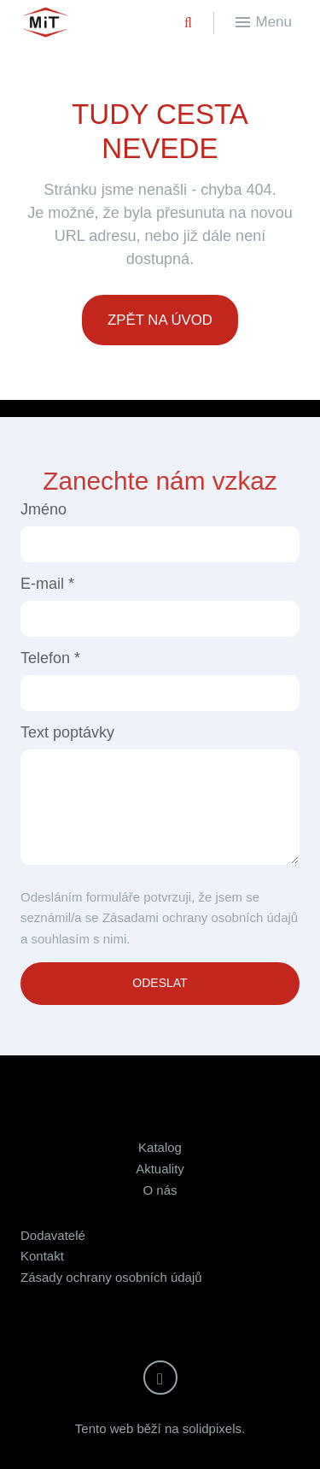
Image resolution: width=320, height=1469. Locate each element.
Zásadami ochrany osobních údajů (200, 917)
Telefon (50, 658)
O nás (160, 1190)
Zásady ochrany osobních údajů (111, 1277)
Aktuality (160, 1168)
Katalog (160, 1147)
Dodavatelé (52, 1235)
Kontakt (42, 1256)
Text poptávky (67, 732)
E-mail (47, 583)
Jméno (43, 509)
